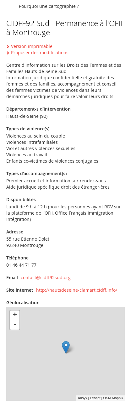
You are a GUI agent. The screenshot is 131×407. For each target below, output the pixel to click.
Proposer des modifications (39, 52)
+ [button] (15, 315)
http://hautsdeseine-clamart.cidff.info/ (76, 290)
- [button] (15, 325)
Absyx (82, 398)
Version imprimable (31, 46)
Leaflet (95, 398)
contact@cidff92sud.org (46, 277)
